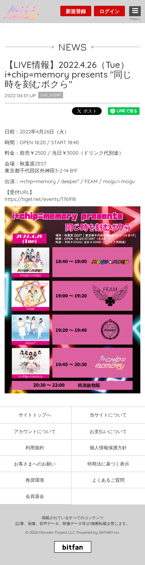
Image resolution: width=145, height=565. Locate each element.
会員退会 (35, 496)
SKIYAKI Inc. (109, 532)
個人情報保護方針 (108, 447)
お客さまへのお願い (35, 464)
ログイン (109, 11)
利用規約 (35, 447)
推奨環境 (35, 480)
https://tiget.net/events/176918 (40, 199)
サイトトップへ (35, 415)
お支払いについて (108, 431)
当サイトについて (108, 415)
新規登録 (76, 11)
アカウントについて (35, 431)
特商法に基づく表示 (108, 464)
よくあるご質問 (108, 480)
